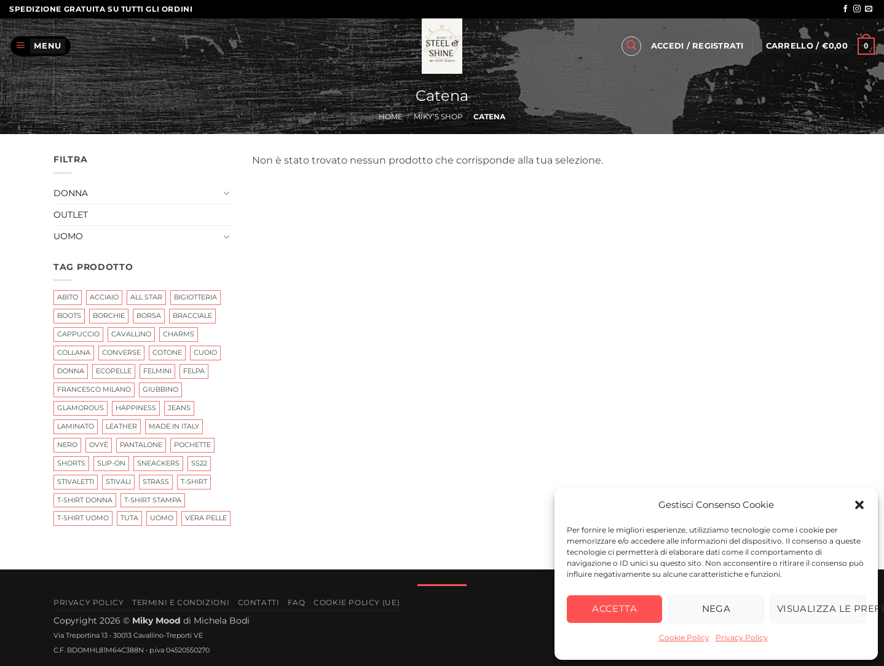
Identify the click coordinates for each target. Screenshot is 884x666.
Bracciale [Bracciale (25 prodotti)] (192, 315)
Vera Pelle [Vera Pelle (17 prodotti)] (206, 517)
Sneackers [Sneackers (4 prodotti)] (158, 462)
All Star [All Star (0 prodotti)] (146, 297)
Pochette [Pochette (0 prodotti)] (192, 444)
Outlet (70, 214)
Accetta (614, 608)
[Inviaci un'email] (868, 9)
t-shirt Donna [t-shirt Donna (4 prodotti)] (84, 499)
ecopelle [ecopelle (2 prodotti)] (114, 371)
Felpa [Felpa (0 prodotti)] (194, 371)
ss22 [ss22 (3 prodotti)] (199, 462)
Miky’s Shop (438, 116)
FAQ (297, 602)
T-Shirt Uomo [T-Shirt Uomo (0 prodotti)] (83, 517)
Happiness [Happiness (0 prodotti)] (136, 407)
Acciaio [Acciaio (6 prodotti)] (104, 297)
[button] (859, 505)
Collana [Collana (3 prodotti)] (73, 352)
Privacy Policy (742, 637)
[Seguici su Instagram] (857, 9)
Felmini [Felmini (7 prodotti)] (157, 371)
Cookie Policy (684, 637)
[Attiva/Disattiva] (226, 193)
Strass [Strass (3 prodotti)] (156, 481)
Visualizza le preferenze (821, 608)
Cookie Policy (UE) (357, 602)
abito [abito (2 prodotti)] (67, 297)
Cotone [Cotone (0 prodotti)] (167, 352)
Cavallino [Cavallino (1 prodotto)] (131, 334)
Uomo (68, 236)
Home (391, 116)
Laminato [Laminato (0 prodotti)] (75, 425)
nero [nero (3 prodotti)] (67, 444)
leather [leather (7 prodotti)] (121, 425)
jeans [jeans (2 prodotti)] (179, 407)
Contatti (259, 602)
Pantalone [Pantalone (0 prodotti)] (141, 444)
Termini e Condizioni (180, 602)
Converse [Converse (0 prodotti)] (121, 352)
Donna (70, 192)
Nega (716, 608)
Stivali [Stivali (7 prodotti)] (118, 481)
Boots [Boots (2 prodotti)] (69, 315)
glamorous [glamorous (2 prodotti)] (80, 407)
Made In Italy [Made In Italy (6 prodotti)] (174, 425)
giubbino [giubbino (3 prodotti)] (160, 389)
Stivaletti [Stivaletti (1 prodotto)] (75, 481)
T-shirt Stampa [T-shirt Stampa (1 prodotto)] (152, 499)
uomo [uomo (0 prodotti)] (161, 517)
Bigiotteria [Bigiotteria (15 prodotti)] (195, 297)
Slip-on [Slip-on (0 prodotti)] (111, 462)
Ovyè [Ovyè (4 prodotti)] (98, 444)
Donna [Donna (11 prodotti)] (70, 371)
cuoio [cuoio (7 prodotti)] (205, 352)
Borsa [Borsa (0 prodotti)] (148, 315)
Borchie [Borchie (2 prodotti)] (109, 315)
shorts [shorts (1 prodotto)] (71, 462)
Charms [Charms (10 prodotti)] (178, 334)
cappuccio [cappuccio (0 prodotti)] (78, 334)
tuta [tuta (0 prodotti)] (129, 517)
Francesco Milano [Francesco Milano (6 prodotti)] (94, 389)
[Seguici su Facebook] (845, 9)
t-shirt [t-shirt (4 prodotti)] (194, 481)
